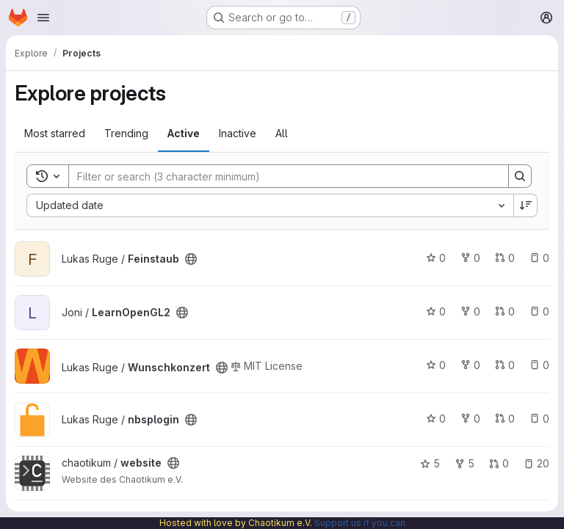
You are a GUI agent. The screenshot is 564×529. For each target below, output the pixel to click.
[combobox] (269, 205)
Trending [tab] (126, 133)
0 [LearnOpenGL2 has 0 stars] (436, 311)
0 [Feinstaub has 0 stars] (436, 258)
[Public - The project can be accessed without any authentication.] (191, 259)
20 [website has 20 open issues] (536, 463)
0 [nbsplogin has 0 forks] (470, 418)
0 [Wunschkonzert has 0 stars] (436, 365)
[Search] (281, 176)
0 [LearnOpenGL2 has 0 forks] (470, 311)
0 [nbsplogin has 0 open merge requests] (505, 418)
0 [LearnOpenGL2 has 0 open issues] (539, 311)
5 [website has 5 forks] (464, 463)
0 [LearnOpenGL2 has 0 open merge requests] (505, 311)
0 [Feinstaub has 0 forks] (470, 258)
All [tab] (281, 133)
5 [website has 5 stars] (430, 463)
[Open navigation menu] (43, 17)
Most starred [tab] (54, 133)
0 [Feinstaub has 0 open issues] (539, 258)
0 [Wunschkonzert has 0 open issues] (539, 365)
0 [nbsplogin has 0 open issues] (539, 418)
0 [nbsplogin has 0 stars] (436, 418)
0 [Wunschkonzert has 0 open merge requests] (505, 365)
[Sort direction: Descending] (526, 205)
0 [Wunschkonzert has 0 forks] (470, 365)
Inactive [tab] (237, 133)
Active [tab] (183, 133)
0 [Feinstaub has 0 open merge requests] (505, 258)
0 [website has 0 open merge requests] (499, 463)
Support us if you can (359, 522)
